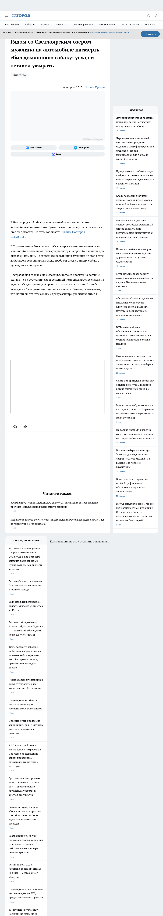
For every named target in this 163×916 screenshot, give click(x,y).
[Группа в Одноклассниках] (99, 796)
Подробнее (151, 883)
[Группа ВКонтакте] (34, 147)
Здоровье (60, 24)
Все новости (12, 24)
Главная (8, 830)
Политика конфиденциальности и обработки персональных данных (35, 888)
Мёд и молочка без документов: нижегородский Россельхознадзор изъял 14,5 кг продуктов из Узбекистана (58, 524)
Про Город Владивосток (70, 803)
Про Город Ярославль (42, 803)
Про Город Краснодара (15, 807)
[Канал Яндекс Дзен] (114, 796)
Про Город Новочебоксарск (72, 791)
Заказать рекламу (82, 24)
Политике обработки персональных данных (110, 32)
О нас (36, 819)
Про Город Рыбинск (41, 799)
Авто (36, 826)
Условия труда (11, 826)
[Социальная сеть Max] (58, 154)
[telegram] (26, 426)
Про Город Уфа (66, 799)
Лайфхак (30, 24)
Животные (19, 75)
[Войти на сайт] (156, 16)
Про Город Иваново (41, 795)
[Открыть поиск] (148, 16)
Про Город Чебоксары (42, 791)
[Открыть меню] (7, 16)
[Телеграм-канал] (81, 147)
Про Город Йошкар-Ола (70, 795)
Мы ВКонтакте (107, 24)
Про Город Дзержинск (15, 791)
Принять (150, 34)
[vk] (15, 426)
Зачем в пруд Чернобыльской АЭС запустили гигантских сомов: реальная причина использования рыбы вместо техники (58, 507)
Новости (66, 826)
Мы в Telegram (130, 24)
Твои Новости (11, 803)
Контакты (67, 819)
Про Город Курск (12, 799)
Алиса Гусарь (95, 87)
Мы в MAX (151, 24)
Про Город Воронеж (14, 795)
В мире (45, 24)
